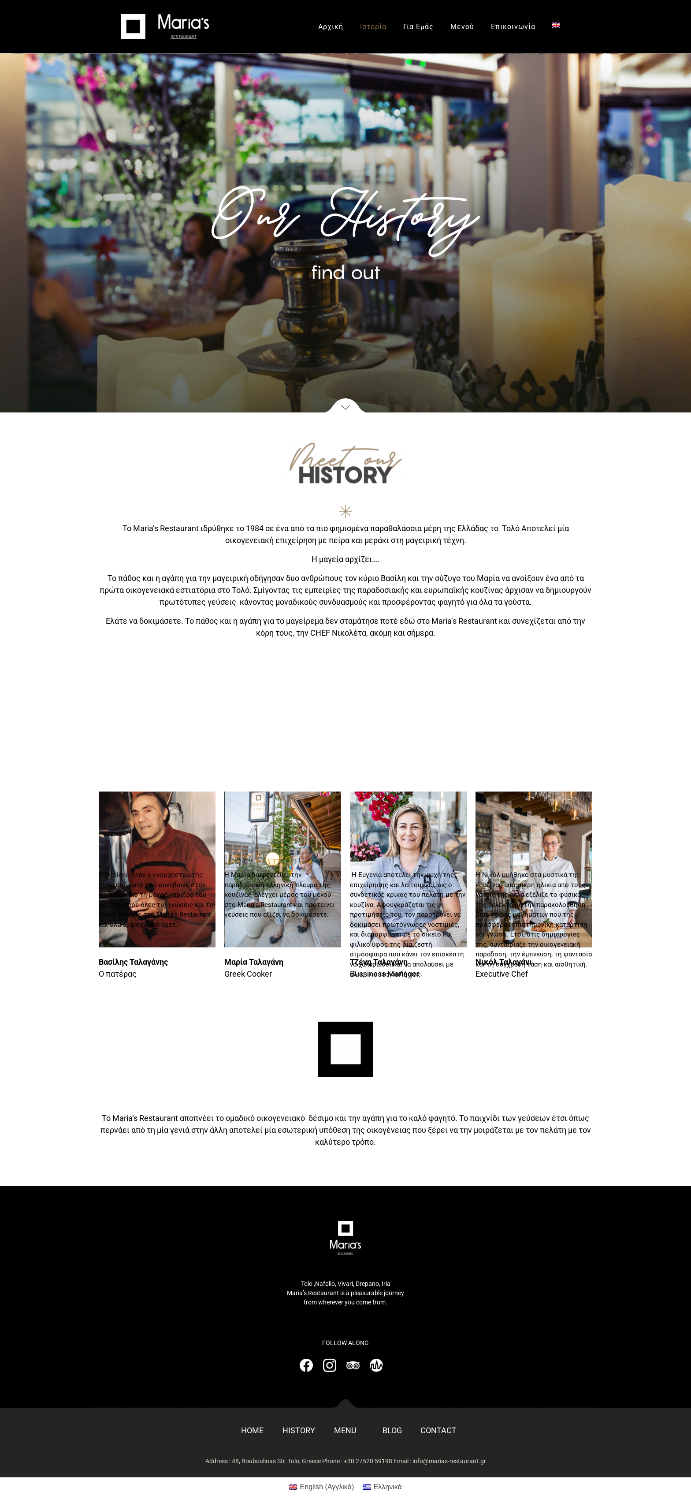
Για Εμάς (418, 26)
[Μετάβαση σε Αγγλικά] (556, 25)
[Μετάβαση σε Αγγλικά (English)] (321, 1487)
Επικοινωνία (513, 26)
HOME (252, 1430)
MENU (345, 1430)
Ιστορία (373, 26)
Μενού (462, 26)
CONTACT (438, 1430)
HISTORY (298, 1430)
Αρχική (330, 26)
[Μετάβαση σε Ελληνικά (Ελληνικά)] (382, 1487)
